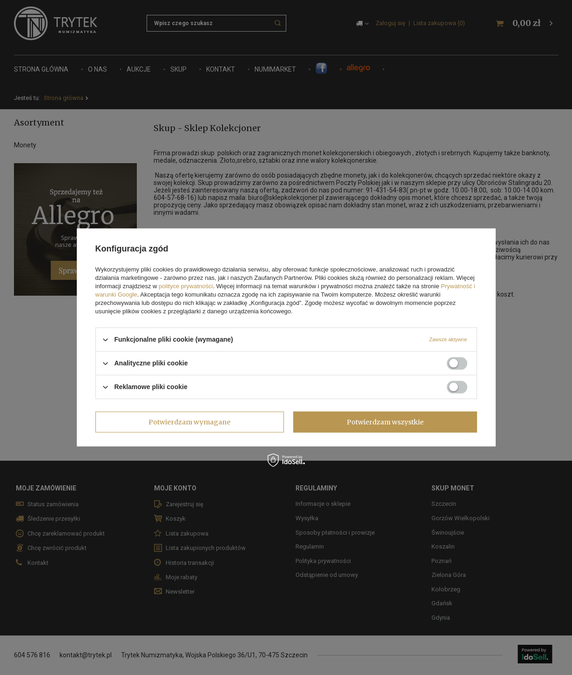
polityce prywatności (186, 286)
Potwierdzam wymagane (189, 422)
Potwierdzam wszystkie (385, 422)
